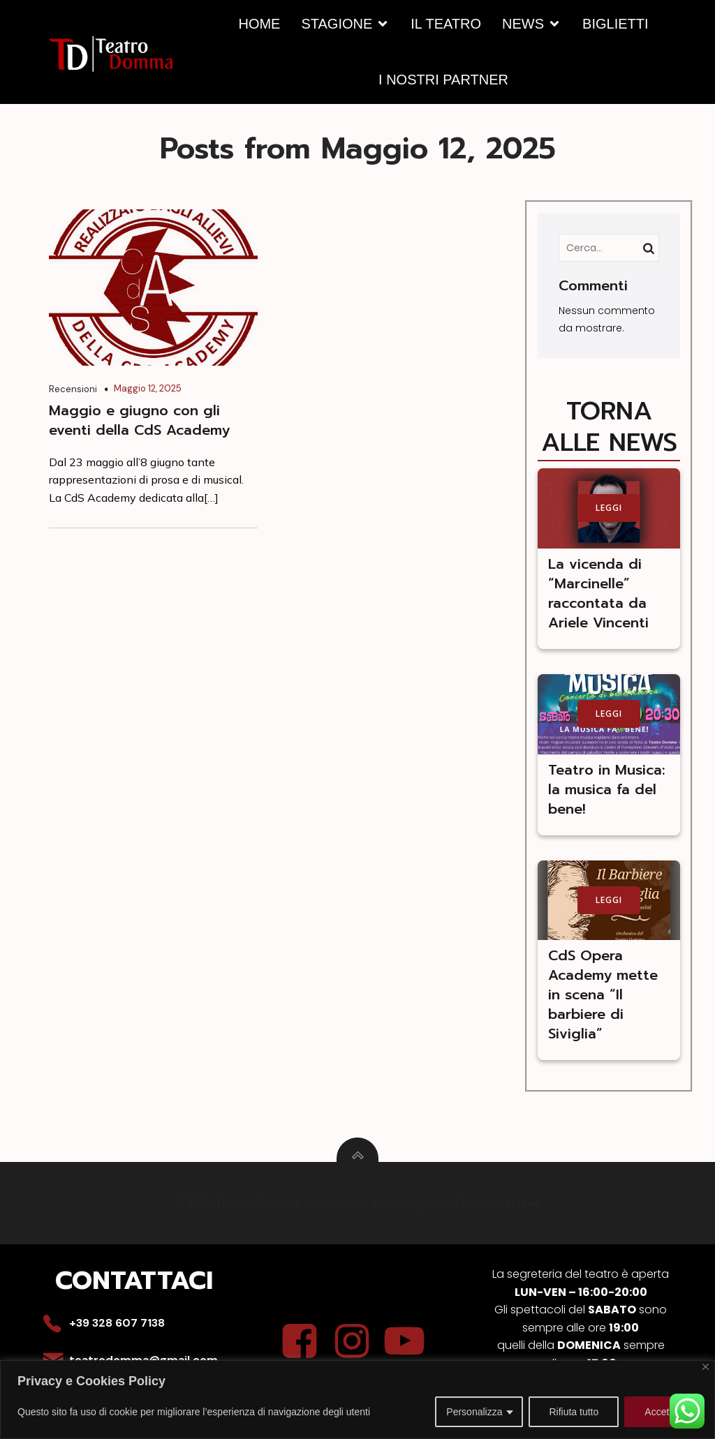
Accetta (660, 1411)
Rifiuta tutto (573, 1411)
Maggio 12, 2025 (148, 388)
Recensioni (73, 388)
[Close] (705, 1367)
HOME (259, 23)
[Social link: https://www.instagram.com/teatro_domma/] (357, 1341)
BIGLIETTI (615, 23)
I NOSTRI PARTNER (443, 79)
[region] (357, 1399)
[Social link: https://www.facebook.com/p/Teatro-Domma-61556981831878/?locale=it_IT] (305, 1341)
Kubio (526, 1202)
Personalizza (474, 1411)
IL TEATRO (446, 23)
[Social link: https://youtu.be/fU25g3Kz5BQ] (409, 1341)
